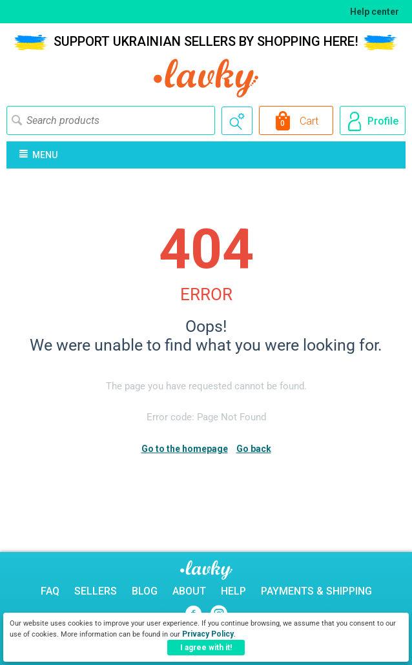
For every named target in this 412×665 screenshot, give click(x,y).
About (189, 591)
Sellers (95, 591)
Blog (145, 591)
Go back (253, 449)
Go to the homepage (184, 449)
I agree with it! (206, 647)
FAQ (50, 591)
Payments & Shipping (316, 591)
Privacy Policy (208, 634)
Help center (374, 11)
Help (233, 591)
